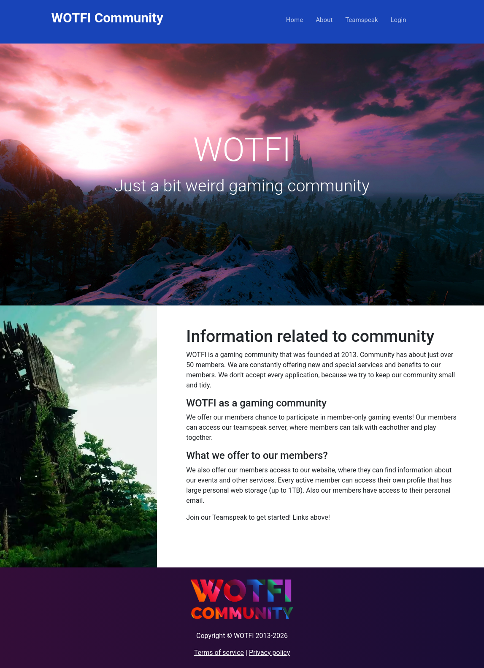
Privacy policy (269, 653)
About (324, 20)
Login (398, 20)
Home (294, 20)
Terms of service (219, 653)
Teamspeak (361, 20)
